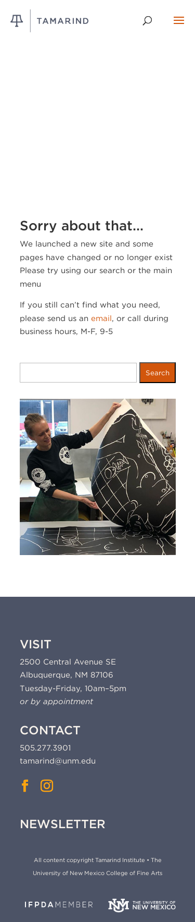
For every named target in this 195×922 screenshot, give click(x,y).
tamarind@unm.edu (58, 761)
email (101, 318)
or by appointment (56, 701)
